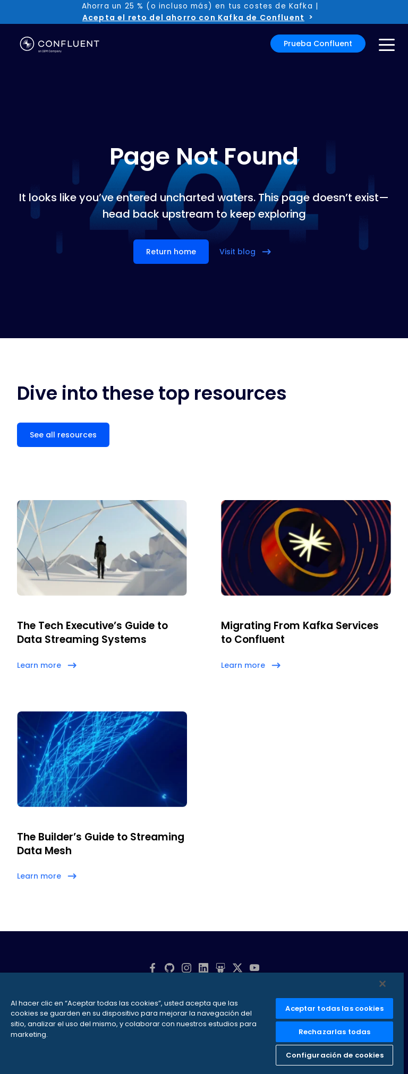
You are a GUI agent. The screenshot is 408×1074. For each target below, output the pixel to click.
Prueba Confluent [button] (318, 43)
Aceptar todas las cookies (334, 1008)
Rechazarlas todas (334, 1032)
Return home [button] (171, 251)
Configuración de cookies (335, 1055)
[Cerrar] (382, 984)
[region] (202, 1023)
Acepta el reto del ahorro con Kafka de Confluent (193, 17)
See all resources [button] (63, 434)
